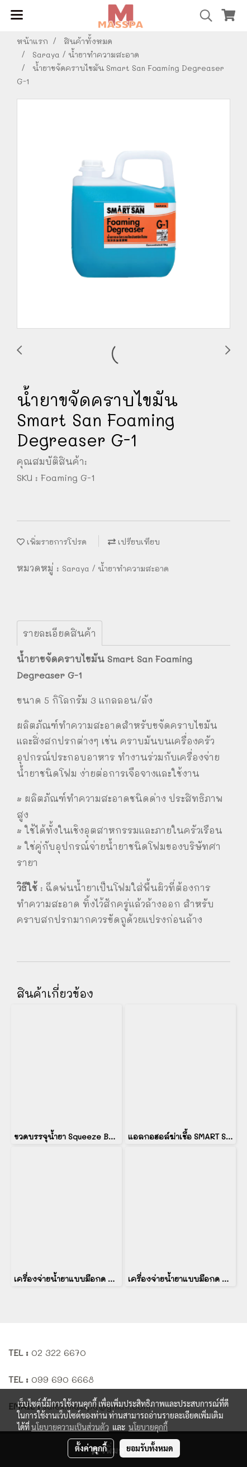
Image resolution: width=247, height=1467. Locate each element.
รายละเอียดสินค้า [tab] (59, 633)
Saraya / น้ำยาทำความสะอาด (115, 568)
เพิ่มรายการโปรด (52, 541)
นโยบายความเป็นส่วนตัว (70, 1427)
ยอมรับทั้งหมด (149, 1448)
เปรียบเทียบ (134, 541)
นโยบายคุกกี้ (148, 1427)
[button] (202, 15)
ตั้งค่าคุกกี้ (91, 1448)
